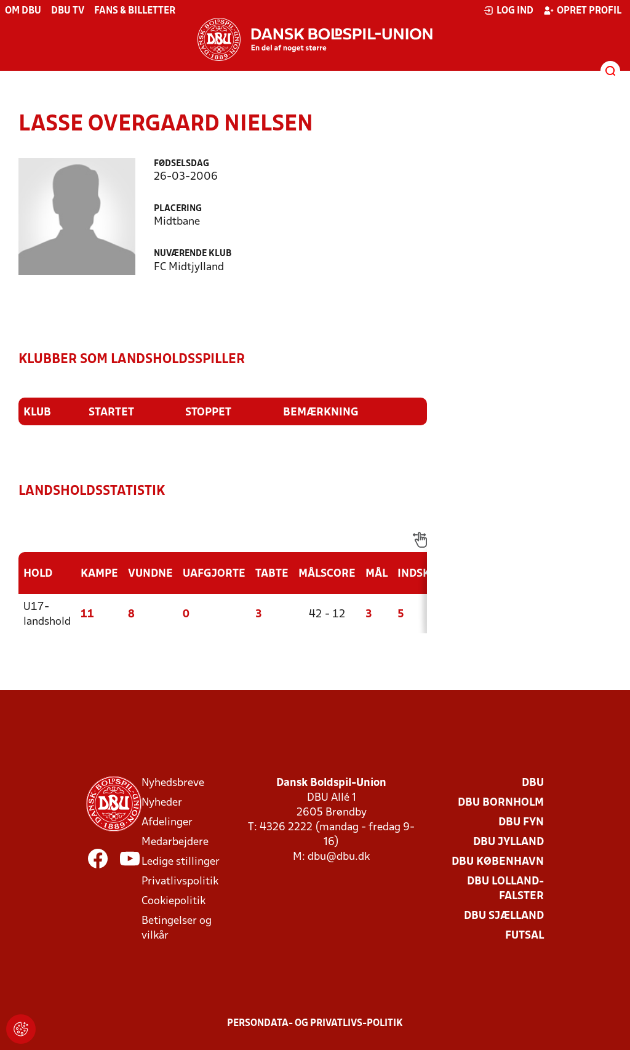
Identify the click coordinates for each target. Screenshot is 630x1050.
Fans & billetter (134, 11)
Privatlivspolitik (180, 881)
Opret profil (582, 10)
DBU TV (67, 11)
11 (87, 614)
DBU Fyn (521, 822)
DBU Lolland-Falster (505, 889)
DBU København (498, 862)
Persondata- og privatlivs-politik (315, 1023)
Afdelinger (167, 822)
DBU (533, 783)
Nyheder (162, 803)
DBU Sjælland (504, 916)
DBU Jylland (508, 842)
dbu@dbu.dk (339, 857)
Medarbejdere (175, 842)
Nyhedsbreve (173, 783)
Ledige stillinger (181, 862)
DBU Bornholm (501, 803)
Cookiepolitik (173, 901)
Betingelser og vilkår (177, 928)
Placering (178, 209)
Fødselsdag (181, 164)
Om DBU (23, 11)
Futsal (524, 936)
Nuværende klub (192, 254)
